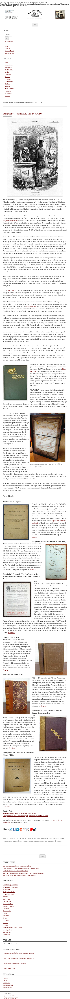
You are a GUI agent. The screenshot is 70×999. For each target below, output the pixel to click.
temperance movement (10, 221)
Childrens (8, 74)
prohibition (18, 841)
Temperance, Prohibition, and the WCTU (22, 113)
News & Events (9, 51)
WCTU (25, 841)
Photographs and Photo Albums (12, 927)
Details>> (35, 537)
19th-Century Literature (25, 838)
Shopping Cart (9, 53)
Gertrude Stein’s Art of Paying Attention (15, 871)
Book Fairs (6, 899)
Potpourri (8, 91)
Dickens (7, 77)
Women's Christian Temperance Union (40, 841)
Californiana (7, 901)
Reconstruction (31, 306)
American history (58, 838)
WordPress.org (7, 987)
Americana (8, 67)
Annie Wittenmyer (8, 841)
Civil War (11, 290)
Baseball (5, 896)
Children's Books (8, 906)
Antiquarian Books (9, 892)
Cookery (5, 913)
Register (5, 978)
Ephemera (6, 915)
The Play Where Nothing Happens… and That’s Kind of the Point (23, 873)
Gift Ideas (6, 920)
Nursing (7, 86)
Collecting (6, 908)
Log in (5, 980)
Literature (8, 79)
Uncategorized (7, 930)
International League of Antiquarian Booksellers (19, 958)
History (43, 838)
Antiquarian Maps (8, 894)
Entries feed (6, 983)
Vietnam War (7, 932)
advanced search (9, 41)
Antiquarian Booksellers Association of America (19, 953)
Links (6, 46)
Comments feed (8, 985)
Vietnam (7, 96)
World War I (8, 93)
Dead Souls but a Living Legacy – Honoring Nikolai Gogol (21, 868)
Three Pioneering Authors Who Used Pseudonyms (19, 813)
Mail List (7, 48)
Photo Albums (9, 89)
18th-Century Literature (10, 885)
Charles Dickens (8, 904)
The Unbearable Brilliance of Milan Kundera (17, 866)
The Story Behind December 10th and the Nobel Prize (19, 875)
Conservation (7, 911)
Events (5, 918)
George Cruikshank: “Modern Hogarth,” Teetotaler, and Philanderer (25, 816)
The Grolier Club (9, 969)
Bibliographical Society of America (15, 963)
